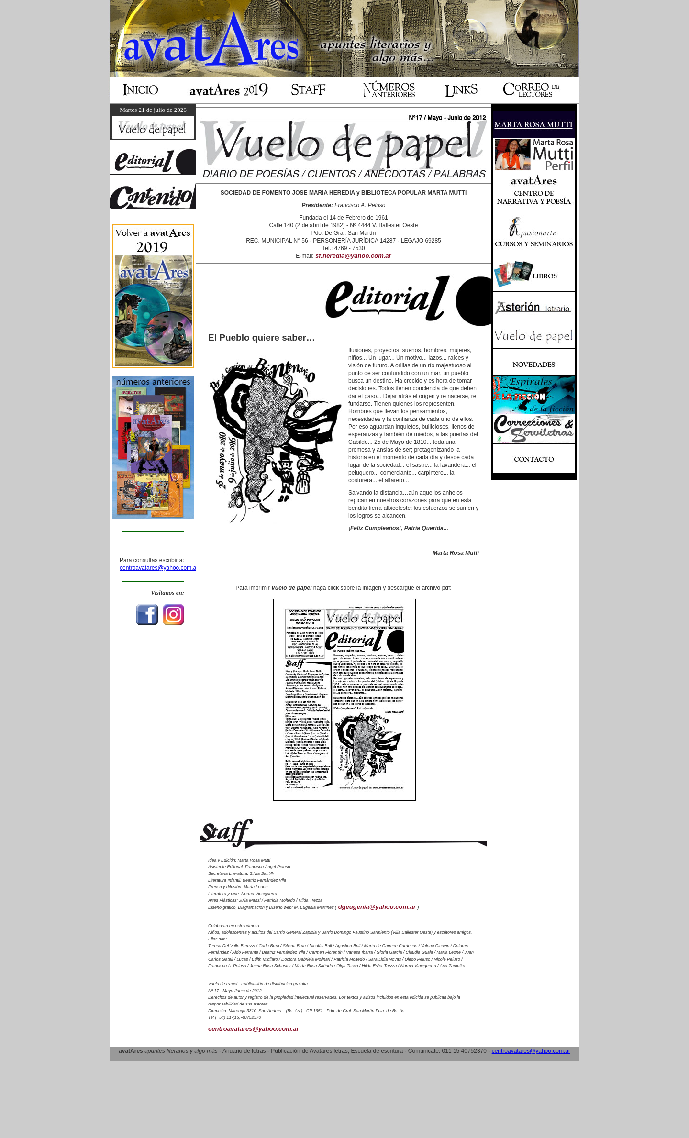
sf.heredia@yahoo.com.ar (353, 255)
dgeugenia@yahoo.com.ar (376, 906)
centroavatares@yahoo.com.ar (159, 567)
